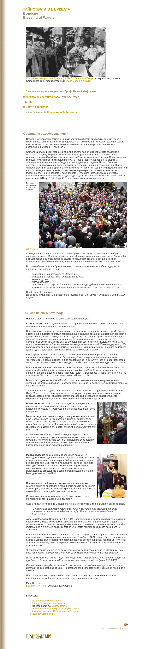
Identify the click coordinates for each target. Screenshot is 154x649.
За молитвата (59, 606)
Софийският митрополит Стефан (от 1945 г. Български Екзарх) (60, 78)
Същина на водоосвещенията (45, 91)
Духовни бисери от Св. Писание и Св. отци (55, 611)
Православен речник (43, 614)
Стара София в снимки (78, 81)
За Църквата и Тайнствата (60, 112)
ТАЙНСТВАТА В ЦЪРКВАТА (46, 9)
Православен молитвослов (46, 600)
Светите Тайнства (37, 106)
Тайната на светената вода (43, 97)
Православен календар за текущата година (55, 608)
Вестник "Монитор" (36, 585)
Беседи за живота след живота (49, 603)
